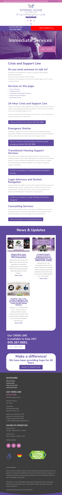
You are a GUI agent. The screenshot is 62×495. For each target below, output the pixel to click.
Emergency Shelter (14, 91)
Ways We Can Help (12, 385)
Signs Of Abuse (10, 381)
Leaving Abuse (10, 383)
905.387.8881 (17, 342)
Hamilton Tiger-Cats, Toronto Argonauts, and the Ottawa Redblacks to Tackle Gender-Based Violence (18, 302)
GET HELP (47, 49)
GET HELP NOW (16, 347)
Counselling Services (15, 97)
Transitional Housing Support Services (20, 93)
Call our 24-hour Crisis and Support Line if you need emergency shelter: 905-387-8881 (29, 142)
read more (18, 275)
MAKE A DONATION (31, 367)
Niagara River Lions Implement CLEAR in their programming (18, 255)
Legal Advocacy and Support (17, 95)
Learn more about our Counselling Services (26, 219)
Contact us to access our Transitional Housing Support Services (30, 171)
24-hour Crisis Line (14, 89)
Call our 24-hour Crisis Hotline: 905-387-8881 (27, 122)
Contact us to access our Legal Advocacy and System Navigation (29, 198)
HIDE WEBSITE (45, 28)
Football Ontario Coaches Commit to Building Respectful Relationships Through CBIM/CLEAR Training (43, 257)
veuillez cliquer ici (53, 1)
